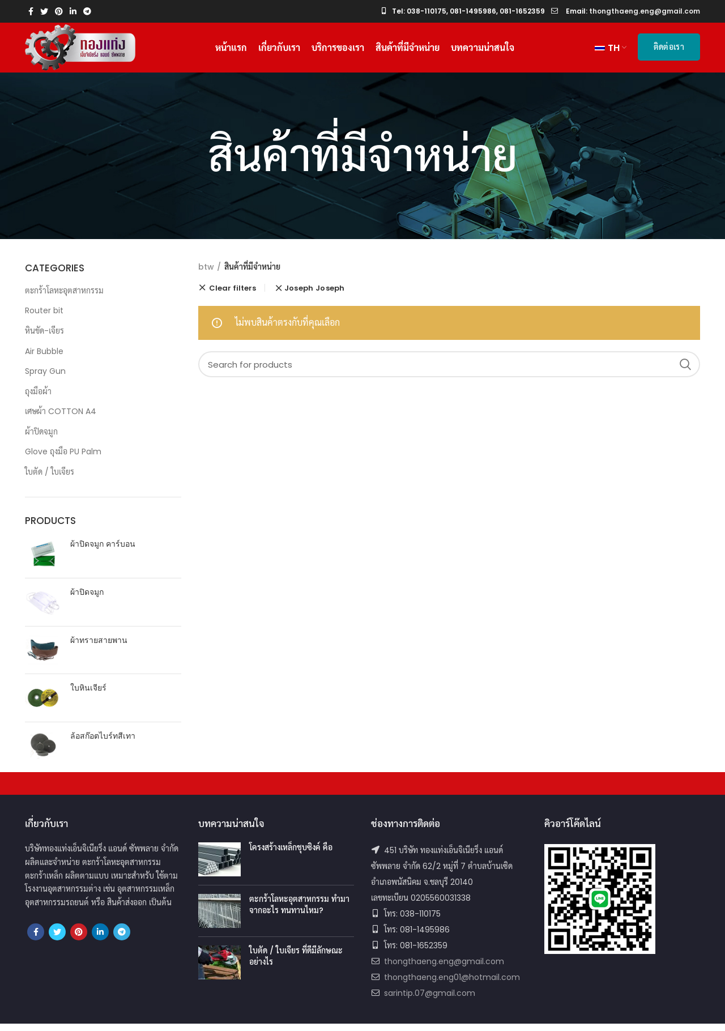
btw (206, 274)
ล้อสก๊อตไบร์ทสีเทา (102, 743)
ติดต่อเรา (669, 50)
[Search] (449, 372)
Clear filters (232, 295)
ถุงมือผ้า (38, 398)
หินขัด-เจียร (44, 338)
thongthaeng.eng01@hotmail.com (452, 984)
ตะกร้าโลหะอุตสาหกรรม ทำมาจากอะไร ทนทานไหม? (299, 912)
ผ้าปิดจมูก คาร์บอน (102, 551)
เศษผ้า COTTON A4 (60, 418)
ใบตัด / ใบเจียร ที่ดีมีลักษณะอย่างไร (296, 963)
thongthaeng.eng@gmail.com (444, 968)
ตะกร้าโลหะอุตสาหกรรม (64, 297)
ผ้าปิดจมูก (41, 439)
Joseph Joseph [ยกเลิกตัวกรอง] (314, 295)
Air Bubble (44, 358)
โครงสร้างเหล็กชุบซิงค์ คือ (290, 854)
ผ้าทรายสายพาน (98, 647)
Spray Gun (45, 378)
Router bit (44, 317)
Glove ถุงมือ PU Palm (63, 459)
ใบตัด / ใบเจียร (49, 479)
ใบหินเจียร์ (88, 695)
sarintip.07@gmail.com (429, 1000)
